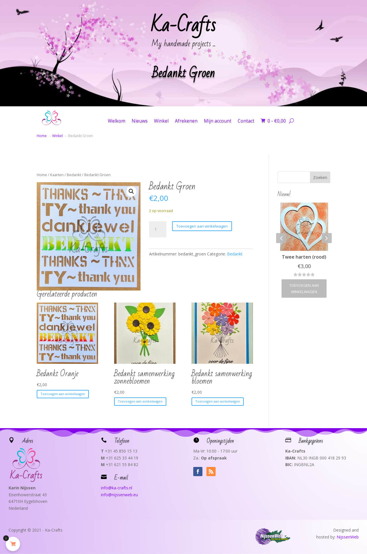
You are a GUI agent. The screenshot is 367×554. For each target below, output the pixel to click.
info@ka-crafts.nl (116, 487)
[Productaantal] (157, 229)
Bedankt (74, 174)
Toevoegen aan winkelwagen (202, 226)
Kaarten (57, 174)
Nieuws (140, 121)
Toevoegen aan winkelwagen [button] (62, 394)
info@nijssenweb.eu (119, 494)
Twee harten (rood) (304, 257)
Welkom (116, 121)
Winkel (161, 121)
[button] (131, 191)
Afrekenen (186, 121)
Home (42, 174)
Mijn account (217, 121)
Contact (246, 121)
